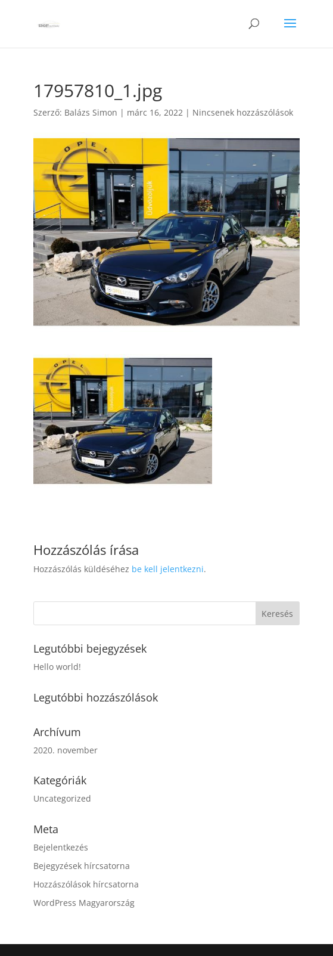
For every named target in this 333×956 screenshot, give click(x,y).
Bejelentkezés (60, 847)
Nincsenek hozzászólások (242, 112)
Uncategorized (62, 798)
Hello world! (57, 666)
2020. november (65, 750)
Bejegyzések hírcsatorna (81, 865)
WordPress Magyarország (84, 902)
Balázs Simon (90, 112)
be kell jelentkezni (168, 569)
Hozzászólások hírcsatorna (86, 884)
